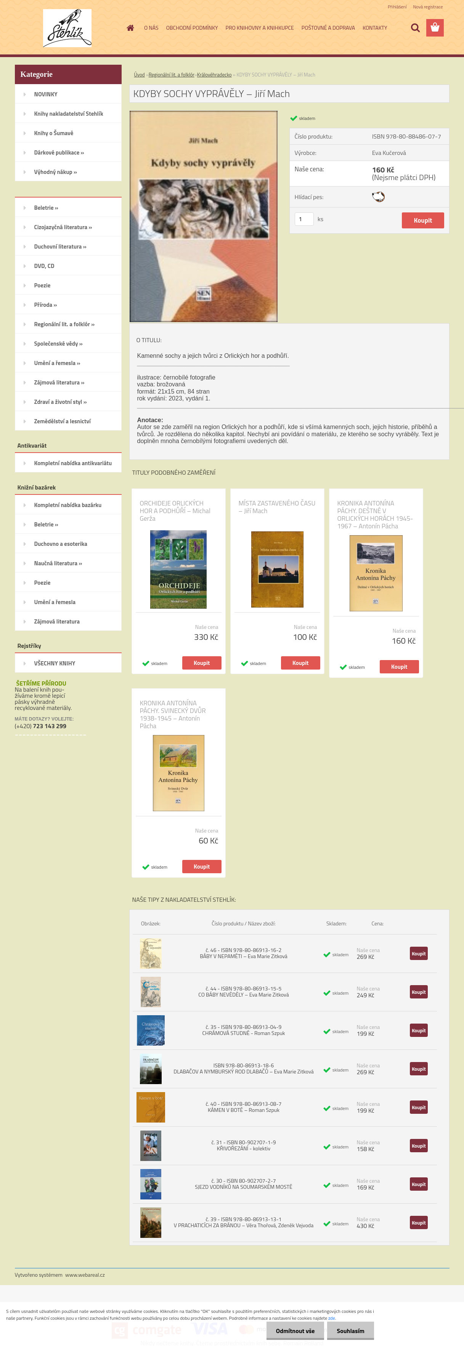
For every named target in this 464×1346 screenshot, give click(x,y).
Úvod (139, 74)
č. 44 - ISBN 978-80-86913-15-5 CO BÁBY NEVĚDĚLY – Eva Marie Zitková (243, 991)
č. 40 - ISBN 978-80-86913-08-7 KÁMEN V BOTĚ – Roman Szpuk (244, 1107)
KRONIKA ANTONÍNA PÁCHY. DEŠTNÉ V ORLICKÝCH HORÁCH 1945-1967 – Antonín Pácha (375, 514)
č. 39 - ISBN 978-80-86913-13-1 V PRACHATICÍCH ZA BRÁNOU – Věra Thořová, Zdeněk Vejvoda (243, 1222)
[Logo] (67, 28)
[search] (415, 28)
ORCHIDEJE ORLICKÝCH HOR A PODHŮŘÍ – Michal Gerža (175, 510)
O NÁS (151, 28)
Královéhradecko (214, 74)
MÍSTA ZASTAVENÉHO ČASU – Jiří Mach (277, 507)
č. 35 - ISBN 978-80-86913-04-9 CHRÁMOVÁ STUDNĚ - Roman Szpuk (243, 1030)
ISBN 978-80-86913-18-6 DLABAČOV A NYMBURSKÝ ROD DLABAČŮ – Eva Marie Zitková (243, 1068)
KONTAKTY (375, 28)
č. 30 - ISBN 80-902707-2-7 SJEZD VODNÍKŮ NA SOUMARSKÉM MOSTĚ (243, 1184)
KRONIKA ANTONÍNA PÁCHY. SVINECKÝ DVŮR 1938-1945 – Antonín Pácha (173, 714)
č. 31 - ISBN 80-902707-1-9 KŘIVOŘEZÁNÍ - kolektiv (243, 1145)
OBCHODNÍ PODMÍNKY (192, 28)
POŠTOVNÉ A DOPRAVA (328, 28)
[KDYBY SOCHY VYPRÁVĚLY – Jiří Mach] (204, 113)
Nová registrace (428, 6)
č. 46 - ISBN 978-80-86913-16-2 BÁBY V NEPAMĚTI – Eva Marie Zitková (243, 953)
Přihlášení (397, 6)
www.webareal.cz (85, 1275)
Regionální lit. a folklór (171, 74)
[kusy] (304, 219)
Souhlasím (350, 1330)
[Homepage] (129, 28)
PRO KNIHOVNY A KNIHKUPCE (260, 28)
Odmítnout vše (295, 1330)
